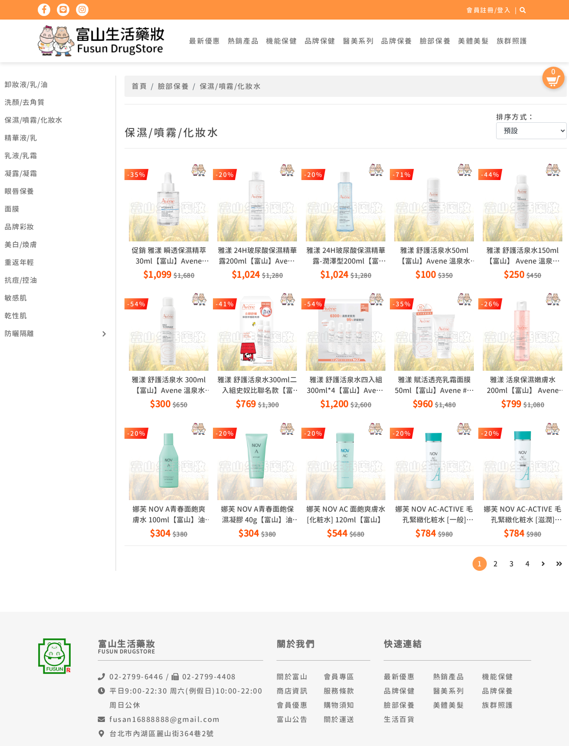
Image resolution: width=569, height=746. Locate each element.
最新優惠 (204, 41)
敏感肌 (15, 298)
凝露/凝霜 (20, 173)
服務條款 (339, 691)
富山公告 (292, 719)
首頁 (139, 86)
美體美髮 (473, 41)
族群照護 (512, 41)
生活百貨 (399, 719)
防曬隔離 (19, 333)
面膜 (12, 209)
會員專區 (339, 677)
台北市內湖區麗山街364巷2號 (161, 733)
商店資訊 (292, 691)
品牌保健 (320, 41)
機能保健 (281, 41)
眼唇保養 (19, 191)
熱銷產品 (243, 41)
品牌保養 (396, 41)
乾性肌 (15, 316)
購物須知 (339, 705)
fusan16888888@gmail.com (164, 719)
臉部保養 (435, 41)
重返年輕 (19, 262)
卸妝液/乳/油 (26, 84)
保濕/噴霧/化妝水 (33, 120)
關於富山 (292, 677)
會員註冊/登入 (488, 10)
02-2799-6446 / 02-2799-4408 (172, 677)
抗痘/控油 (20, 280)
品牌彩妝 (19, 227)
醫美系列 (358, 41)
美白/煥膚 (20, 244)
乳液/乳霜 (20, 155)
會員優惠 (292, 705)
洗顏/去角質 (24, 102)
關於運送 (339, 719)
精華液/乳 (20, 138)
